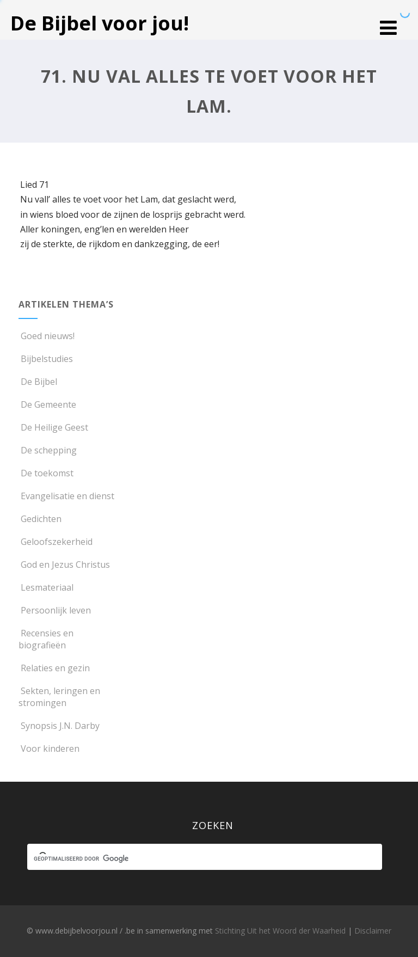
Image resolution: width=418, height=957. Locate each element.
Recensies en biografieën (46, 639)
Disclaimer (372, 930)
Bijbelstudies (46, 359)
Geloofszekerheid (56, 542)
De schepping (48, 450)
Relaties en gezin (54, 668)
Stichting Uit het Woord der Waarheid (280, 930)
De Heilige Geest (53, 427)
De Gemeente (47, 404)
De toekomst (46, 473)
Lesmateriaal (46, 587)
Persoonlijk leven (55, 610)
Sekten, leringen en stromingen (59, 697)
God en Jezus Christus (64, 564)
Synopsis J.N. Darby (59, 726)
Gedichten (40, 519)
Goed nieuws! (47, 336)
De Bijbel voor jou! (99, 23)
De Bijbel (38, 382)
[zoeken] (195, 858)
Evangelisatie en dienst (66, 496)
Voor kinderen (49, 748)
